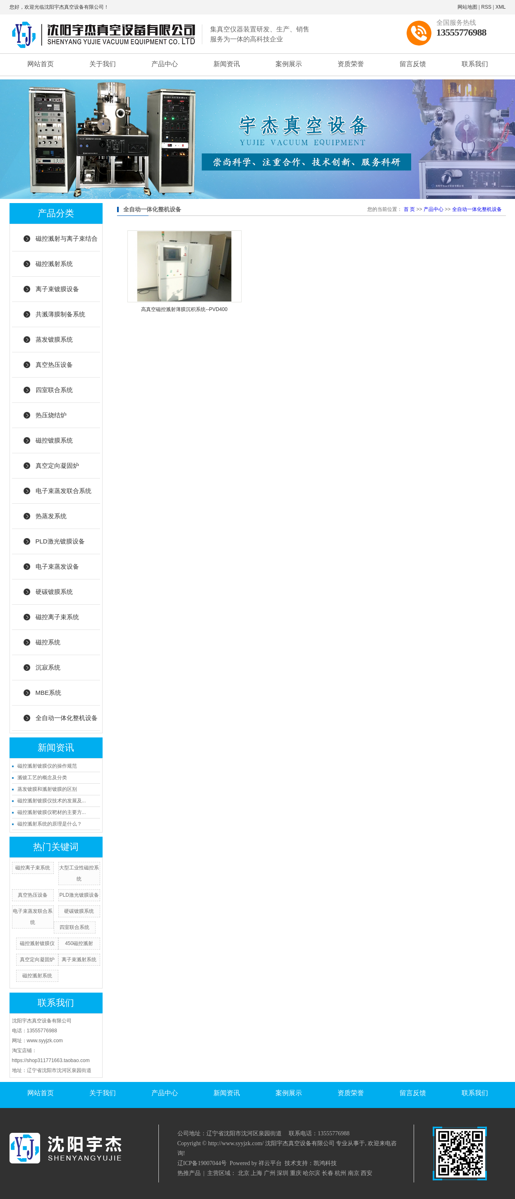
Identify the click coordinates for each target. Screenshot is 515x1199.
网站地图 (467, 7)
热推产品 (189, 1173)
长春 (327, 1173)
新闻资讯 (226, 63)
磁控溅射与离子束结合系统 (67, 243)
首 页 (409, 209)
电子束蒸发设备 (57, 566)
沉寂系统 (48, 667)
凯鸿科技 (325, 1163)
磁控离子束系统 (57, 616)
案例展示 (288, 63)
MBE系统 (49, 692)
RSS (486, 7)
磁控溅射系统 (54, 263)
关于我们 (102, 63)
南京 (353, 1173)
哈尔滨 (311, 1173)
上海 (256, 1173)
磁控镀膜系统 (54, 440)
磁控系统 (48, 642)
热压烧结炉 (51, 415)
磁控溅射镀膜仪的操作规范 (47, 766)
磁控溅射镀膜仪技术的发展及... (51, 801)
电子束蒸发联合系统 (63, 490)
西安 (366, 1173)
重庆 (296, 1173)
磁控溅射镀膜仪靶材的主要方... (51, 812)
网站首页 (40, 63)
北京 (243, 1173)
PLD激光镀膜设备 (60, 541)
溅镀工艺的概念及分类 (42, 777)
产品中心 (164, 63)
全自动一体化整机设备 (67, 717)
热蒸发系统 (51, 515)
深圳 (282, 1173)
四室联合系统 (54, 389)
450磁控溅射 (79, 943)
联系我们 (475, 63)
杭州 (340, 1173)
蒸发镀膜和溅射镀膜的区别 (47, 789)
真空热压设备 (54, 364)
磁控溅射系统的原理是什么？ (49, 824)
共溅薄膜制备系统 (60, 314)
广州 (269, 1173)
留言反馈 (413, 63)
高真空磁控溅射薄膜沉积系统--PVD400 (184, 309)
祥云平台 (270, 1163)
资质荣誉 (351, 63)
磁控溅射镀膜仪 (37, 943)
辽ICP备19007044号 (202, 1163)
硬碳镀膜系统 (54, 591)
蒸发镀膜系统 (54, 339)
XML (501, 7)
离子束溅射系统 (79, 959)
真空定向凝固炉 (57, 465)
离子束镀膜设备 (57, 288)
